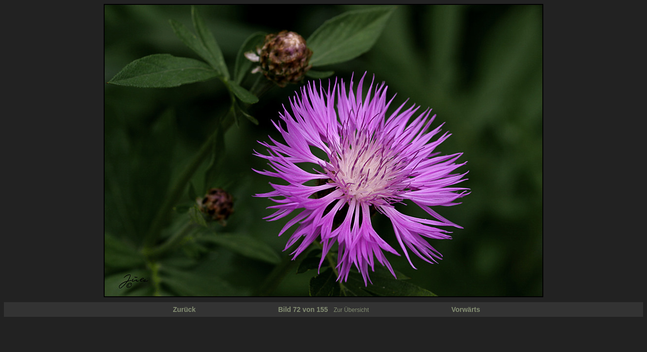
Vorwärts (465, 309)
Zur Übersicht (351, 310)
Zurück (184, 309)
